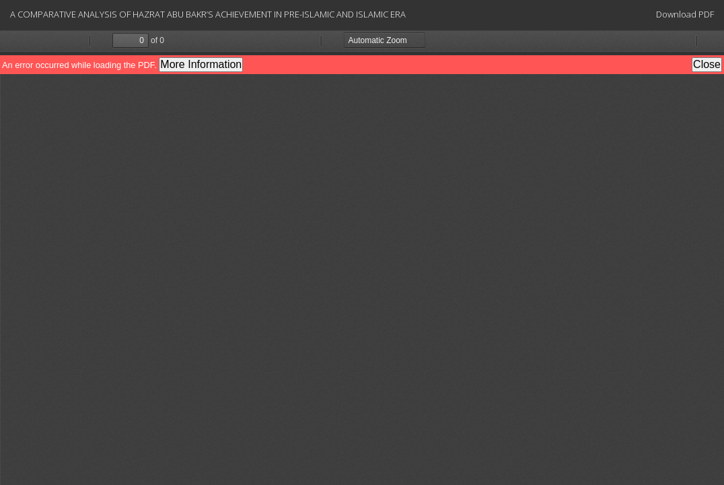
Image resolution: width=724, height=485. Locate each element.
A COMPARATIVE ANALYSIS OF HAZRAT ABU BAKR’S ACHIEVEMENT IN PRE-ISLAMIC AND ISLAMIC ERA (208, 14)
